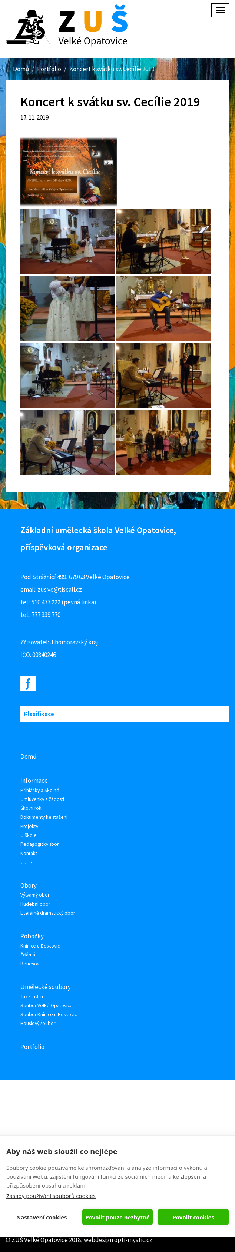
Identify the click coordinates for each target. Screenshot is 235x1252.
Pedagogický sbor (39, 844)
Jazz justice (32, 997)
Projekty (29, 826)
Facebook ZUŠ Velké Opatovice (28, 683)
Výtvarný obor (34, 895)
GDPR (26, 862)
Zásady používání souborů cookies (51, 1195)
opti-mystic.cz (133, 1240)
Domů (21, 69)
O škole (28, 835)
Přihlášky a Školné (39, 790)
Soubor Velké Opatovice (46, 1005)
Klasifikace (39, 714)
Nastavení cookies (41, 1217)
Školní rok (31, 808)
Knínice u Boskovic (40, 946)
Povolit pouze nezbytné (117, 1217)
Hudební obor (35, 904)
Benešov (29, 964)
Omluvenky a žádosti (42, 799)
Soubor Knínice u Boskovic (48, 1014)
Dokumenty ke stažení (43, 817)
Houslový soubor (37, 1023)
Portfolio (49, 69)
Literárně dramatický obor (47, 913)
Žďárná (27, 955)
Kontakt (28, 853)
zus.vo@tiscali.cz (59, 589)
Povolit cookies (193, 1217)
